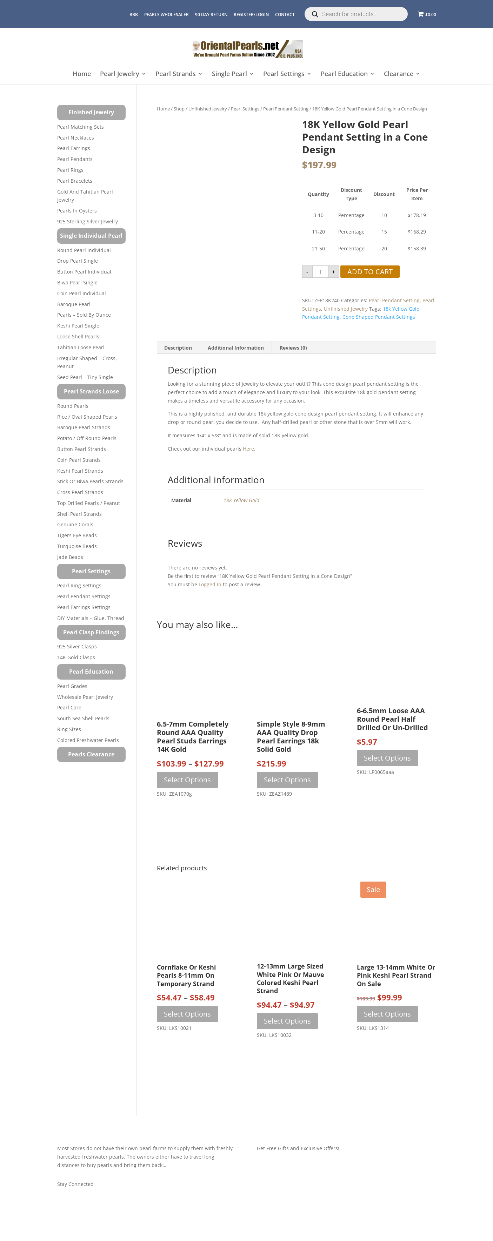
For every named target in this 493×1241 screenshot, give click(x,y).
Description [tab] (178, 347)
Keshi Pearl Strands (80, 470)
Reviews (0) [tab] (293, 347)
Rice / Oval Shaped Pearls (87, 416)
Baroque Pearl (74, 304)
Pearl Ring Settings (79, 585)
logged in (210, 584)
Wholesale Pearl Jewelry (85, 697)
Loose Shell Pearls (78, 336)
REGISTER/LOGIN (251, 15)
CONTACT (285, 15)
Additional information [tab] (236, 347)
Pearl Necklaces (75, 137)
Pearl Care (69, 707)
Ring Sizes (69, 729)
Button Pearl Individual (84, 271)
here (248, 448)
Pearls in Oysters (77, 210)
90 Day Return (211, 15)
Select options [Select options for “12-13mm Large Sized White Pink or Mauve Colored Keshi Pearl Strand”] (287, 1021)
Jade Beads (70, 557)
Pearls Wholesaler (166, 15)
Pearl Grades (72, 686)
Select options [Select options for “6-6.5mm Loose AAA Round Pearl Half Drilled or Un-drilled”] (387, 758)
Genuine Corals (75, 524)
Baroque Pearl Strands (83, 427)
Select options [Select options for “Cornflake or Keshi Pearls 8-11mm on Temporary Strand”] (187, 1014)
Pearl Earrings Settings (84, 607)
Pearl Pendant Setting (285, 109)
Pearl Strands (175, 74)
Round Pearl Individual (84, 250)
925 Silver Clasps (77, 646)
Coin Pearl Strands (79, 460)
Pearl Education (344, 74)
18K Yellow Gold (241, 500)
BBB (133, 15)
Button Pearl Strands (81, 449)
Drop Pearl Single (77, 260)
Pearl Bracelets (74, 180)
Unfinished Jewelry (207, 109)
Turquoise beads (77, 546)
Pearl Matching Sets (80, 126)
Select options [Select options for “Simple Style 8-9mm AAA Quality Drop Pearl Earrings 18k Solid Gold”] (287, 779)
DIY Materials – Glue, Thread (90, 618)
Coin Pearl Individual (81, 293)
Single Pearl (229, 74)
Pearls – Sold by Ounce (84, 314)
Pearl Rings (70, 170)
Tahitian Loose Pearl (81, 347)
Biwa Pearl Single (77, 282)
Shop (179, 109)
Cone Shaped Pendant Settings (378, 316)
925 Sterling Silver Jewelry (87, 221)
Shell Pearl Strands (79, 514)
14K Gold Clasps (76, 657)
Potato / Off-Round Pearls (86, 438)
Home (82, 74)
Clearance (398, 74)
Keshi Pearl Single (78, 325)
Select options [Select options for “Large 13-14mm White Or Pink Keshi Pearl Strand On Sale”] (387, 1014)
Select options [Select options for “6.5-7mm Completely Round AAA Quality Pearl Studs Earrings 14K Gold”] (187, 779)
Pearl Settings (284, 74)
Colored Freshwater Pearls (88, 740)
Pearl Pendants (75, 159)
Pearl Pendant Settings (84, 596)
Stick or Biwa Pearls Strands (90, 481)
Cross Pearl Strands (80, 492)
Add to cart (370, 271)
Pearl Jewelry (119, 74)
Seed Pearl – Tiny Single (85, 377)
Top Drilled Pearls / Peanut (88, 503)
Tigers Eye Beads (77, 535)
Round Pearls (72, 406)
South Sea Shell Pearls (83, 718)
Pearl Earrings (73, 148)
